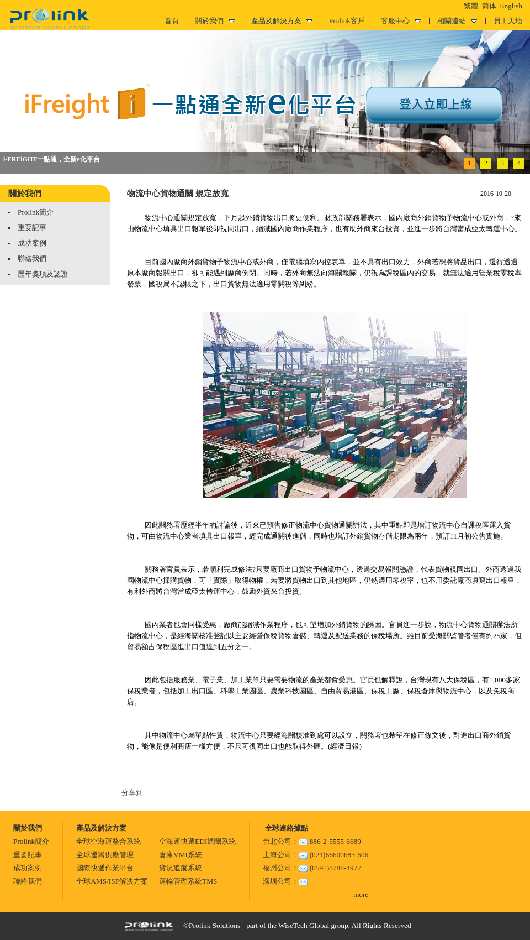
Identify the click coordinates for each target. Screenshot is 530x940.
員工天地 (508, 21)
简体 (489, 6)
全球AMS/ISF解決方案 (112, 881)
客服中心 (401, 21)
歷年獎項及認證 (43, 274)
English (511, 6)
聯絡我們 (32, 258)
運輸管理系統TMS (188, 881)
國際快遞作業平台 (105, 868)
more (360, 894)
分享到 (132, 792)
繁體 (471, 6)
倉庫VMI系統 (180, 854)
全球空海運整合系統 (108, 841)
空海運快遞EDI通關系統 (197, 841)
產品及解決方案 (281, 21)
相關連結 (457, 21)
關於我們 (215, 21)
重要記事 (32, 227)
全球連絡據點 (285, 828)
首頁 (172, 21)
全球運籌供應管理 (105, 854)
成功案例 (32, 243)
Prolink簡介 (36, 212)
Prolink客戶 (347, 21)
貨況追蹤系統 (180, 868)
